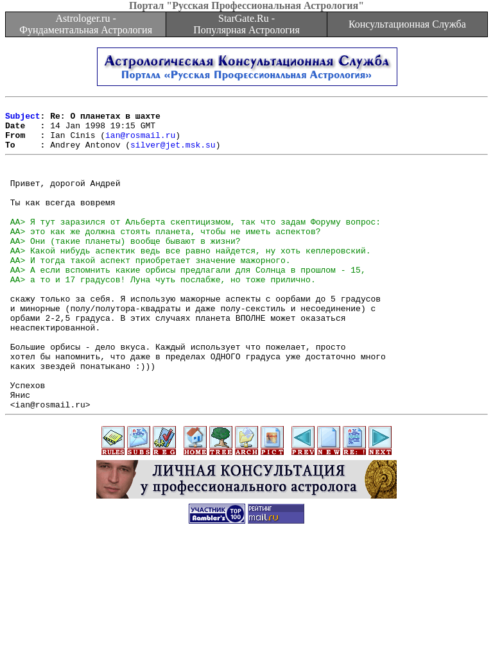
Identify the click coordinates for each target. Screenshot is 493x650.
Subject (22, 119)
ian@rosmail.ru (140, 142)
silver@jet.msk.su (173, 154)
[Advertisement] (246, 621)
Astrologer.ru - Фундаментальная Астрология (85, 24)
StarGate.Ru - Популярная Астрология (246, 24)
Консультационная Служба (407, 24)
